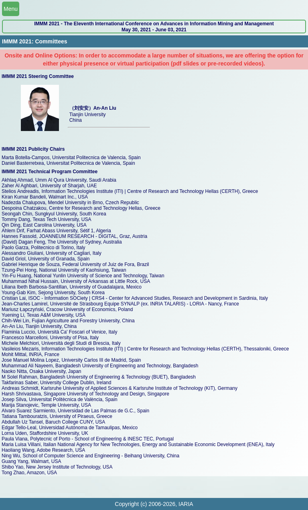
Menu (11, 9)
